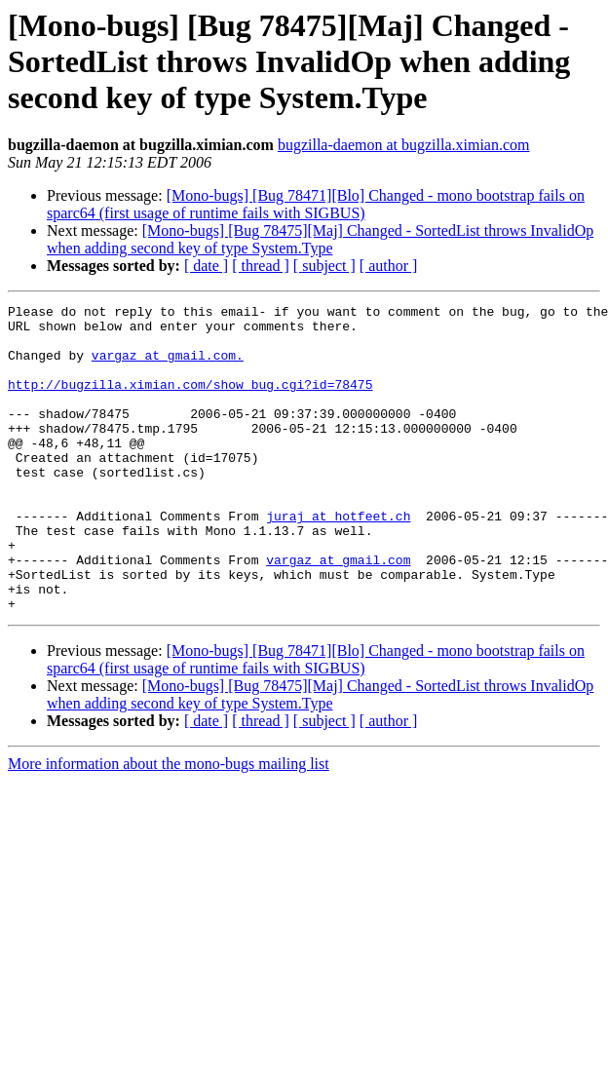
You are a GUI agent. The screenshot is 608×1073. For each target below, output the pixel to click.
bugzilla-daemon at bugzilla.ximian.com (404, 144)
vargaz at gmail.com (338, 612)
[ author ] (389, 265)
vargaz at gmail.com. (168, 366)
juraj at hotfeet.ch (338, 559)
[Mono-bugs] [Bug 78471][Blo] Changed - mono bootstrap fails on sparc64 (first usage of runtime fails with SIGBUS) (316, 204)
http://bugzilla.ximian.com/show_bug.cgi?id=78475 (190, 401)
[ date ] (206, 265)
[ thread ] (260, 265)
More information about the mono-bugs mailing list (168, 825)
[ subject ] (324, 265)
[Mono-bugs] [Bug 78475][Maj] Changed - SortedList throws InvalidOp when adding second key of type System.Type (320, 239)
